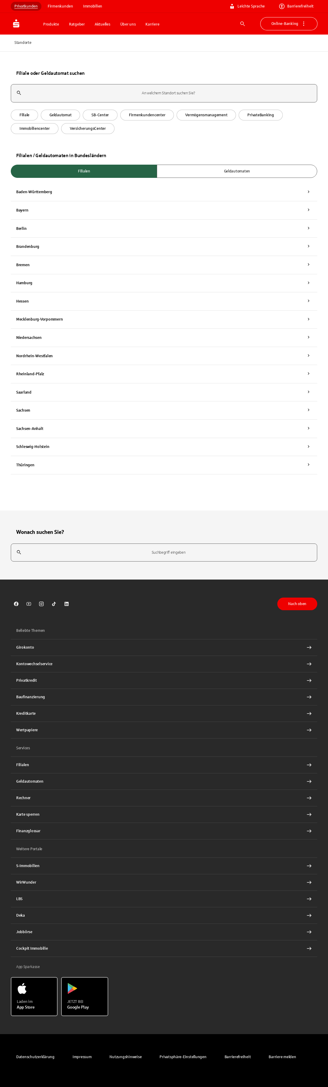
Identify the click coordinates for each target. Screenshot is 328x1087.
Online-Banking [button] (288, 23)
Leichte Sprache (247, 6)
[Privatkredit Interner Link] (164, 680)
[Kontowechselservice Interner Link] (164, 664)
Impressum (82, 1057)
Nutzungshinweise (125, 1057)
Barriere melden (282, 1057)
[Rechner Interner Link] (164, 798)
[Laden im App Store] (34, 996)
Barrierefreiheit (296, 6)
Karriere (152, 24)
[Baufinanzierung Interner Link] (164, 697)
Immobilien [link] (92, 6)
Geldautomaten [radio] (237, 171)
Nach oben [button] (297, 604)
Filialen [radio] (84, 171)
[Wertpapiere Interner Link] (164, 730)
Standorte (22, 43)
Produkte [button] (51, 24)
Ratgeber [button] (77, 24)
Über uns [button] (128, 24)
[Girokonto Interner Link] (164, 647)
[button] (24, 115)
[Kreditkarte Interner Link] (164, 713)
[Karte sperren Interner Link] (164, 814)
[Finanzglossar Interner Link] (164, 831)
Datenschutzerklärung (35, 1057)
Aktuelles (102, 24)
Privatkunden (26, 6)
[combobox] (164, 93)
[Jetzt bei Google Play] (84, 996)
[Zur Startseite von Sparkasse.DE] (25, 23)
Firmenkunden (60, 6)
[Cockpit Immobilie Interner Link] (164, 948)
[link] (16, 603)
